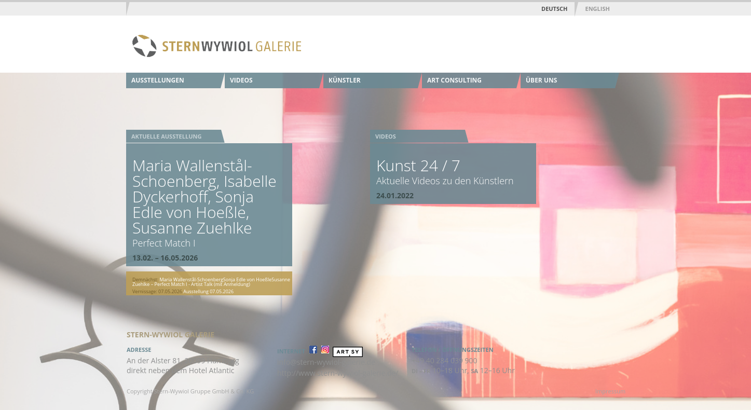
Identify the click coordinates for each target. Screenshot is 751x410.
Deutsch (554, 8)
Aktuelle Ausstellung (166, 136)
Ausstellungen (157, 80)
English (597, 8)
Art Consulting (454, 80)
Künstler (345, 80)
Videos (241, 80)
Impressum (610, 391)
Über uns (541, 80)
